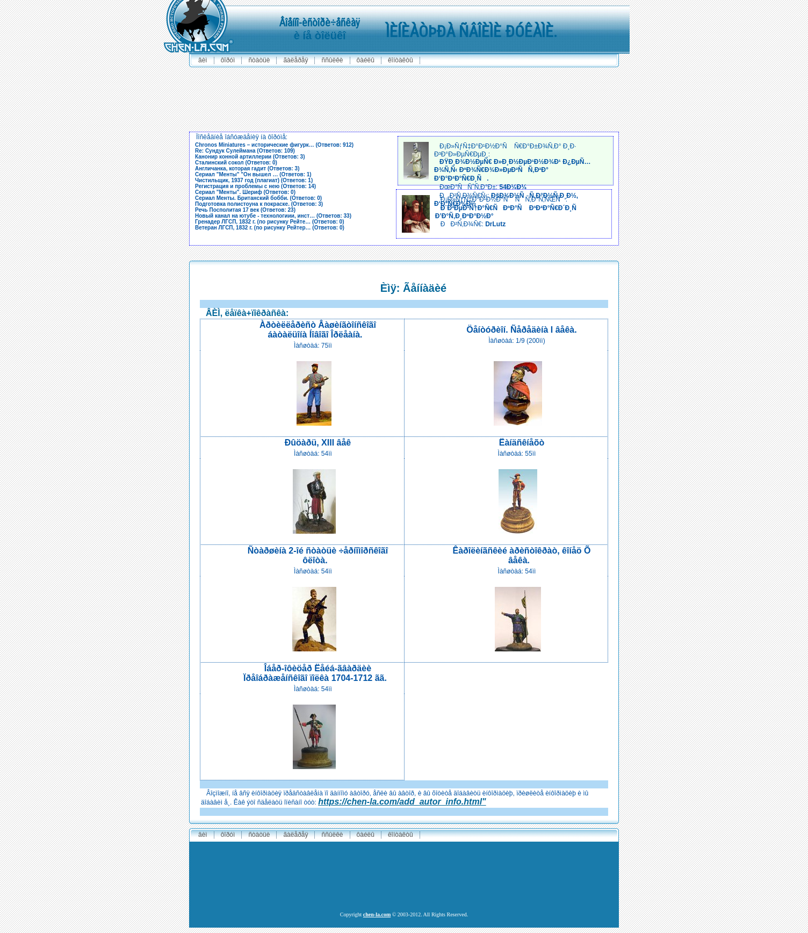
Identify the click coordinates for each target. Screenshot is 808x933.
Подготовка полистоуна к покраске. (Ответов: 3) (259, 204)
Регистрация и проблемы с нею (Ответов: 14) (255, 186)
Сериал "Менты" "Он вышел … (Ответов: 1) (253, 174)
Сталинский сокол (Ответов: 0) (236, 163)
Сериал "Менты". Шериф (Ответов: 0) (245, 192)
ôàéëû (365, 60)
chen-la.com (377, 914)
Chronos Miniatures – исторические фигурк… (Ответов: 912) (274, 145)
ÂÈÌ (202, 60)
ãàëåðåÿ (295, 60)
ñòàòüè (259, 60)
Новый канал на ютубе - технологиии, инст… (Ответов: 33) (273, 216)
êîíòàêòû (400, 60)
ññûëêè (332, 60)
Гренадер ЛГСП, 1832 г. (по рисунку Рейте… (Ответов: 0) (269, 222)
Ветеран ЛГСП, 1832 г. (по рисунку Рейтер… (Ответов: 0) (269, 228)
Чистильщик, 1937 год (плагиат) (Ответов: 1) (254, 180)
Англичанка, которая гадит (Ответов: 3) (247, 168)
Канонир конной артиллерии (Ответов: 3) (250, 157)
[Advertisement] (404, 97)
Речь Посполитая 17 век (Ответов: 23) (245, 210)
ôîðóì (228, 60)
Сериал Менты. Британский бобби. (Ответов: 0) (258, 198)
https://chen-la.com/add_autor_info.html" (402, 801)
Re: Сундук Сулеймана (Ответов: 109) (245, 151)
